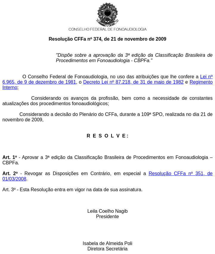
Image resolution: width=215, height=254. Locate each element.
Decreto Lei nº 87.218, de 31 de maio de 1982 (133, 82)
